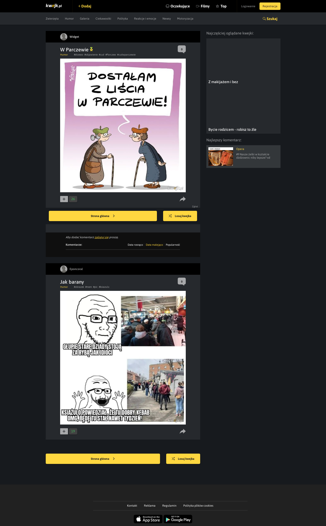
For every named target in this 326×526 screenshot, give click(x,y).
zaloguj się (102, 237)
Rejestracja (270, 6)
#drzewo (78, 54)
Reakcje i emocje (145, 18)
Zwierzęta (52, 18)
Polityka (122, 18)
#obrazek (79, 286)
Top (224, 6)
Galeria (84, 18)
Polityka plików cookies (198, 505)
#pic (95, 286)
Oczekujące (180, 6)
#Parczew (110, 54)
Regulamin (169, 505)
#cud (101, 54)
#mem (88, 286)
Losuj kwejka (180, 216)
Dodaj (86, 6)
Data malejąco (154, 244)
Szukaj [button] (272, 19)
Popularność (173, 244)
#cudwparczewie (126, 54)
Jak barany (72, 282)
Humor (69, 18)
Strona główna (103, 216)
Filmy (205, 6)
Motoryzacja (185, 18)
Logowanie (248, 6)
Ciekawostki (103, 18)
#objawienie (91, 54)
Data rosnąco (135, 244)
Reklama (149, 505)
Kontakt (132, 505)
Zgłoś (195, 206)
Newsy (166, 18)
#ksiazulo (104, 286)
